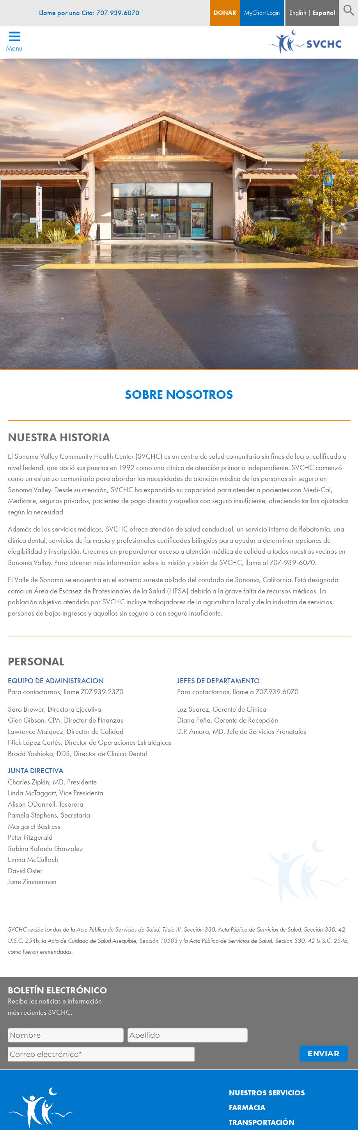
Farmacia (247, 1107)
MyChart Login (262, 13)
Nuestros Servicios (267, 1093)
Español (324, 13)
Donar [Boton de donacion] (225, 13)
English (298, 13)
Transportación (261, 1122)
